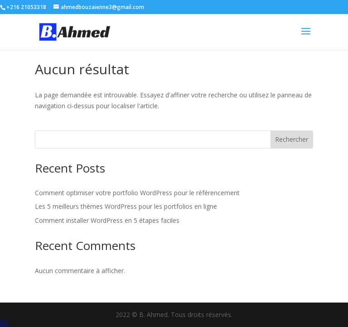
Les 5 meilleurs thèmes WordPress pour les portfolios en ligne (126, 206)
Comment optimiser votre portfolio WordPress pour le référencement (137, 192)
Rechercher (291, 139)
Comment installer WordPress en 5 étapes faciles (107, 220)
